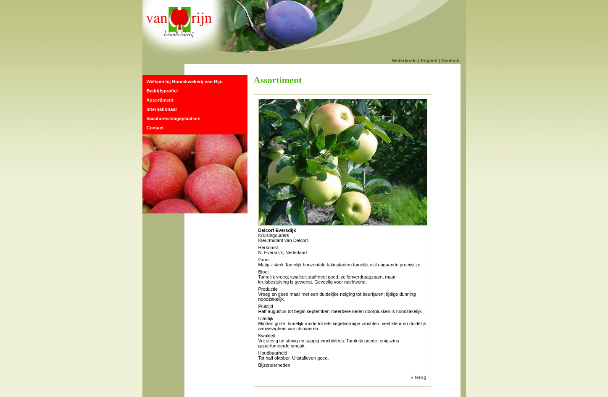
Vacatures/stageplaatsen (173, 118)
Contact (155, 127)
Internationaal (162, 109)
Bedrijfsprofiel (162, 90)
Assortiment (160, 100)
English (429, 60)
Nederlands (404, 60)
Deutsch (450, 60)
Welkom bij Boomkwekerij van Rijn (185, 81)
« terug (418, 377)
